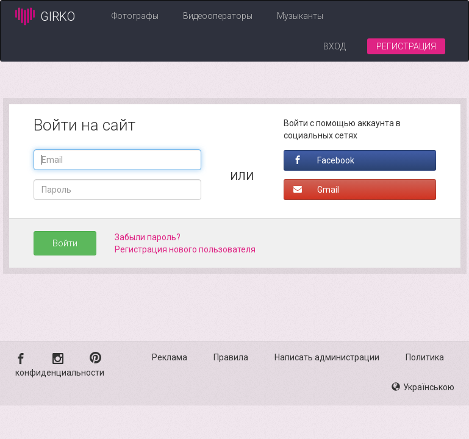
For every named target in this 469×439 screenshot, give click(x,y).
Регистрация (406, 46)
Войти (64, 243)
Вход (334, 46)
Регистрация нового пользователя (185, 249)
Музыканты (300, 16)
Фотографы (135, 16)
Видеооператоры (217, 16)
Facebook (323, 160)
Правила (230, 357)
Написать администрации (326, 357)
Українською (423, 387)
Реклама (169, 357)
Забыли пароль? (148, 237)
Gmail (316, 190)
